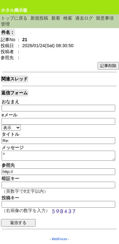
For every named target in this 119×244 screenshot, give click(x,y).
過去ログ (84, 18)
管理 (5, 24)
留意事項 (105, 18)
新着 (55, 18)
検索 (67, 18)
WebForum (59, 239)
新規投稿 (39, 18)
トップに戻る (14, 18)
